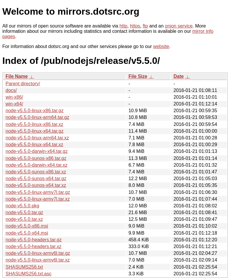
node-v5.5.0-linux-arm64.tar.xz (37, 137)
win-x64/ (14, 103)
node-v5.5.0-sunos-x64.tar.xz (36, 185)
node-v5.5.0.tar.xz (24, 219)
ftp (145, 25)
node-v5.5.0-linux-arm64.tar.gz (37, 117)
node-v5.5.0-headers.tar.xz (33, 246)
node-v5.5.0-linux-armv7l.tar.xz (38, 199)
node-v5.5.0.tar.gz (24, 212)
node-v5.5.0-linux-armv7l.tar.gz (38, 192)
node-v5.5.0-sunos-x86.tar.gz (36, 158)
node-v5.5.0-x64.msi (27, 233)
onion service (178, 25)
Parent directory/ (23, 83)
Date (178, 76)
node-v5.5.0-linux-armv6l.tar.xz (38, 259)
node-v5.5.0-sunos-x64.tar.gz (36, 178)
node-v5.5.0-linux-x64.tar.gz (34, 131)
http (123, 25)
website (161, 46)
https (135, 25)
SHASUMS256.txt (24, 266)
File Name (17, 76)
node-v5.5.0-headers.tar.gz (34, 239)
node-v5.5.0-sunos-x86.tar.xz (36, 171)
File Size (137, 76)
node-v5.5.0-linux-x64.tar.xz (34, 144)
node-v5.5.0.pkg (22, 205)
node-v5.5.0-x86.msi (27, 225)
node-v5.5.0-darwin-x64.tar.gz (37, 151)
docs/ (11, 90)
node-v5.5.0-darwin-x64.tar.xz (36, 165)
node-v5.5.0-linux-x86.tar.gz (34, 110)
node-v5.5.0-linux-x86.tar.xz (34, 124)
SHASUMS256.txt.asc (29, 273)
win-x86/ (14, 97)
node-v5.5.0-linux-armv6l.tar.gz (38, 253)
